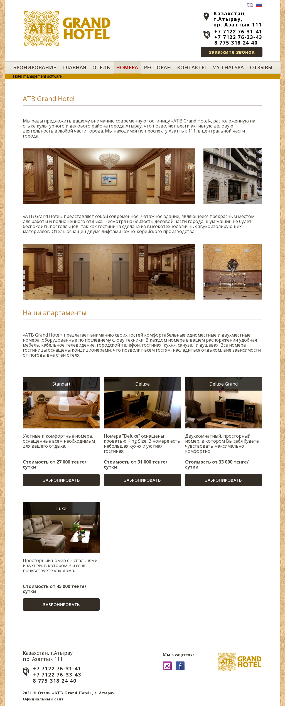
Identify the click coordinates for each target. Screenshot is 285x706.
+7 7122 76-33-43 (238, 37)
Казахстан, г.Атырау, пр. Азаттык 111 (237, 19)
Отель (101, 67)
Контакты (191, 67)
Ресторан (157, 67)
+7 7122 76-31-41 (238, 31)
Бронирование (34, 67)
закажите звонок (232, 51)
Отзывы (261, 67)
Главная (74, 67)
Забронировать (61, 480)
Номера (127, 67)
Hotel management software (37, 76)
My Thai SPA (228, 67)
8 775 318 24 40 (236, 42)
